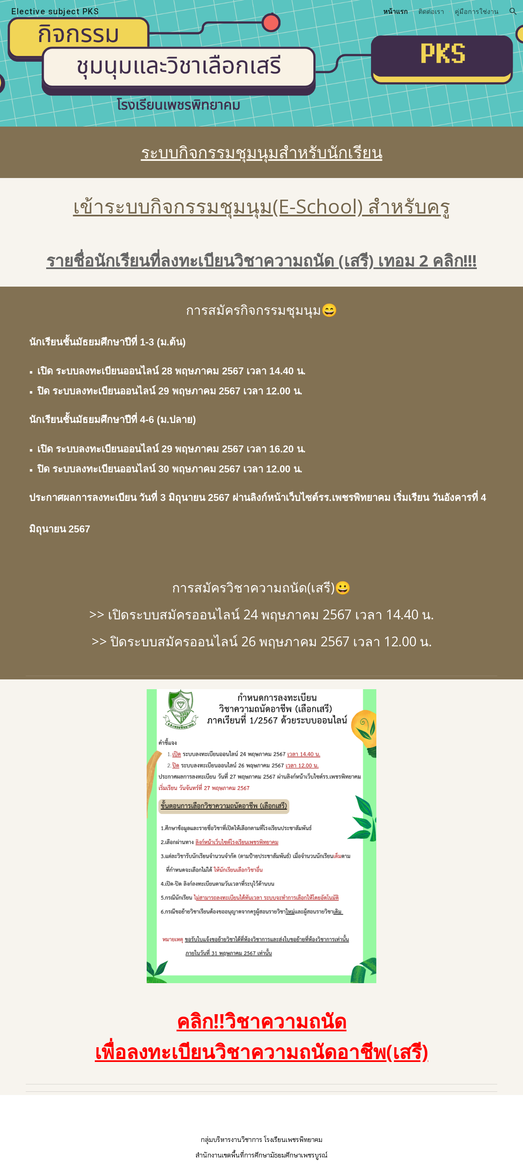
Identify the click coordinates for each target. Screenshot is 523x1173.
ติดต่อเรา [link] (431, 11)
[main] (261, 152)
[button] (513, 11)
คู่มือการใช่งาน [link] (476, 11)
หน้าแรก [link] (395, 11)
